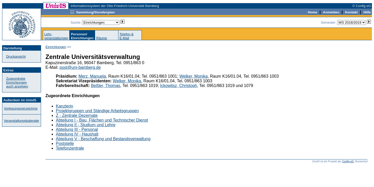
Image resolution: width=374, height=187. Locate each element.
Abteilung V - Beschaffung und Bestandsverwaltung (103, 139)
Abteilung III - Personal (77, 129)
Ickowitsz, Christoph (178, 85)
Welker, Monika (193, 76)
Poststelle (65, 143)
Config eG (348, 161)
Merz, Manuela (92, 76)
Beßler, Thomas (105, 85)
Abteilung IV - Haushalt (77, 134)
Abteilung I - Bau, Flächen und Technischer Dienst (102, 120)
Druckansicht (16, 56)
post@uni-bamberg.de (80, 67)
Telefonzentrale (70, 148)
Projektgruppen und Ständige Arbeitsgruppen (97, 111)
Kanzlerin (64, 106)
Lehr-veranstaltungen (56, 36)
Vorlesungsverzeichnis (20, 108)
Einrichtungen (55, 47)
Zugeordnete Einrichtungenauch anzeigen (17, 82)
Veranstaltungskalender (21, 121)
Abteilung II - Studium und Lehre (85, 125)
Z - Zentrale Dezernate (77, 115)
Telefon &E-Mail (126, 36)
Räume (101, 38)
